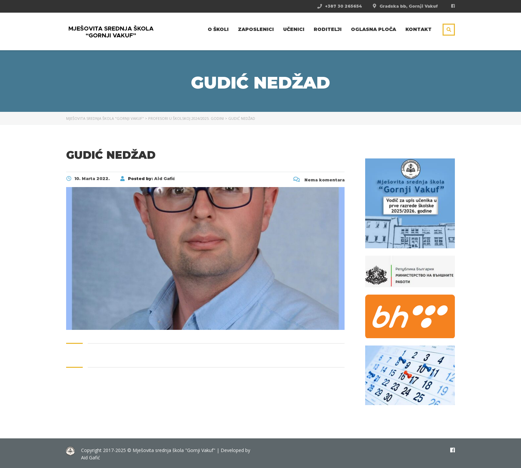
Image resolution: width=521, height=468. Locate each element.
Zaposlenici (256, 29)
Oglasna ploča (373, 29)
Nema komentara (319, 179)
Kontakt (418, 29)
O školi (218, 29)
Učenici (293, 29)
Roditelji (328, 29)
